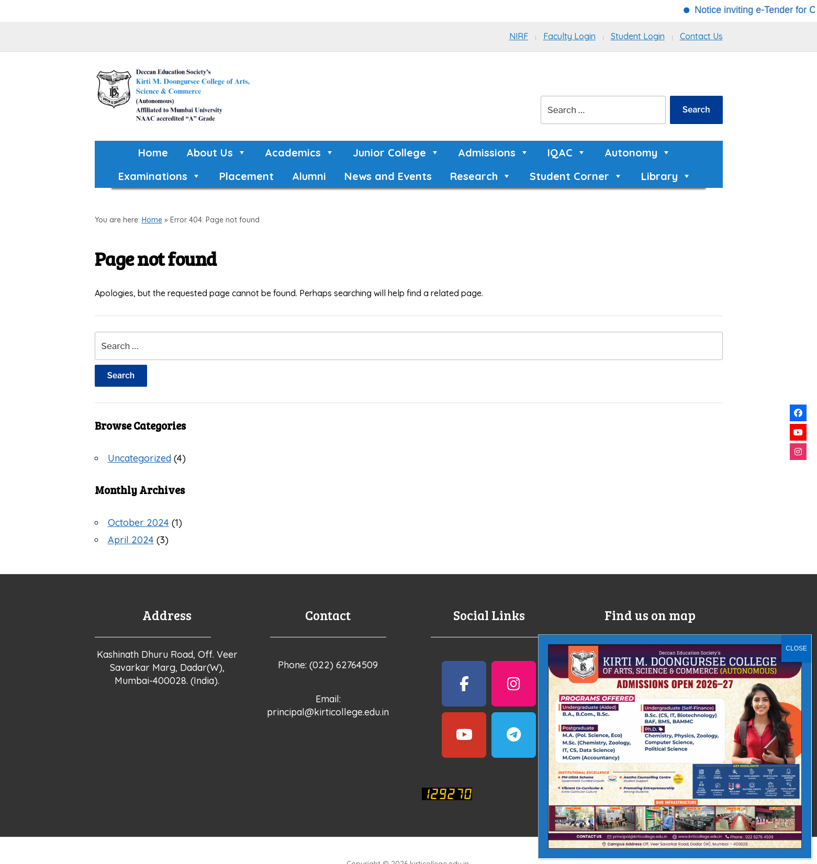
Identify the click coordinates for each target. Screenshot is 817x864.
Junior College (396, 152)
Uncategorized (139, 458)
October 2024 (138, 523)
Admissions (493, 152)
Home (153, 152)
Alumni (309, 176)
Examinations (159, 176)
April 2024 (131, 540)
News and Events (388, 176)
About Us (216, 152)
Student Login (638, 36)
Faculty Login (569, 36)
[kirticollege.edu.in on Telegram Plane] (513, 735)
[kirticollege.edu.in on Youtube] (464, 735)
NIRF (518, 36)
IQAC (566, 152)
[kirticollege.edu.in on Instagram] (513, 683)
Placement (246, 176)
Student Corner (576, 176)
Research (480, 176)
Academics (299, 152)
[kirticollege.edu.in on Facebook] (464, 683)
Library (666, 176)
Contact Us (701, 36)
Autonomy (638, 152)
